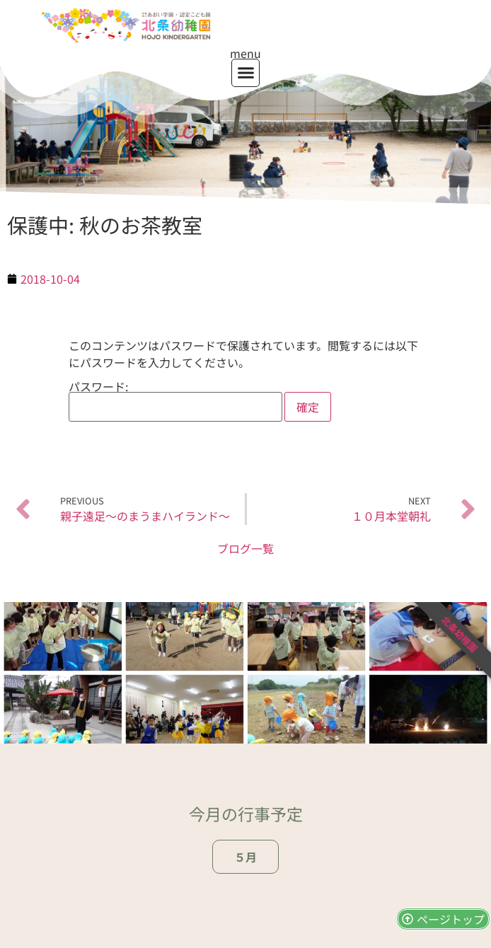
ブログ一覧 (245, 548)
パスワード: (175, 401)
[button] (245, 73)
